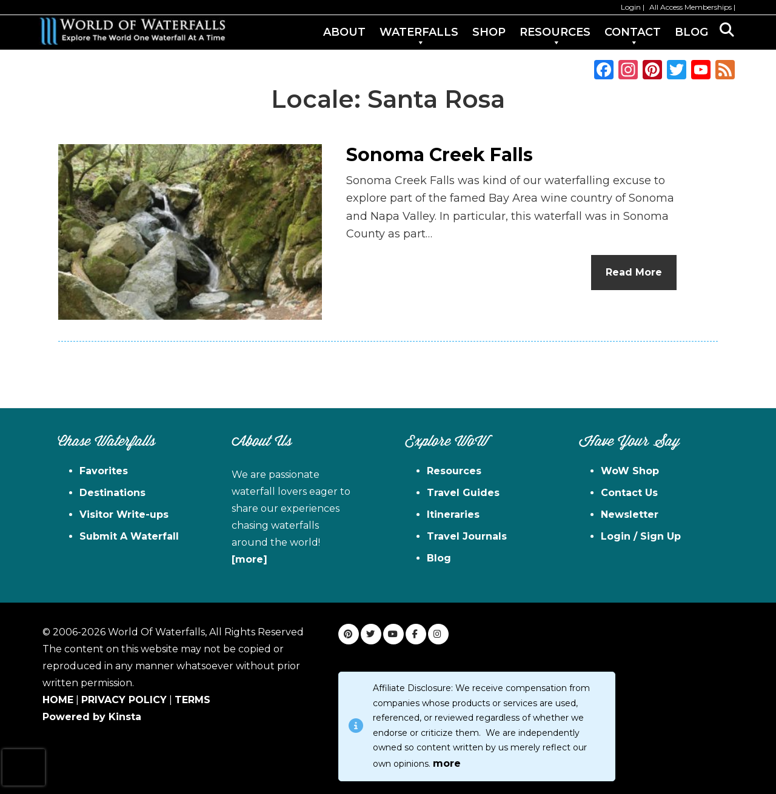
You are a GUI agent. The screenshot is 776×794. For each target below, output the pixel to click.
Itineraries (453, 514)
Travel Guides (463, 492)
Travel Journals (467, 536)
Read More (634, 272)
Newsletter (629, 514)
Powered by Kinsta (91, 717)
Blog (439, 558)
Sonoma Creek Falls (439, 155)
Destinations (112, 492)
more (447, 763)
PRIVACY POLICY (124, 700)
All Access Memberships (690, 7)
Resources (454, 471)
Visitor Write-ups (124, 514)
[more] (249, 559)
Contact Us (629, 492)
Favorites (103, 471)
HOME (57, 700)
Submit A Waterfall (129, 536)
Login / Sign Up (641, 536)
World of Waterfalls (132, 31)
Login (631, 7)
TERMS (192, 700)
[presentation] (23, 767)
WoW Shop (630, 471)
